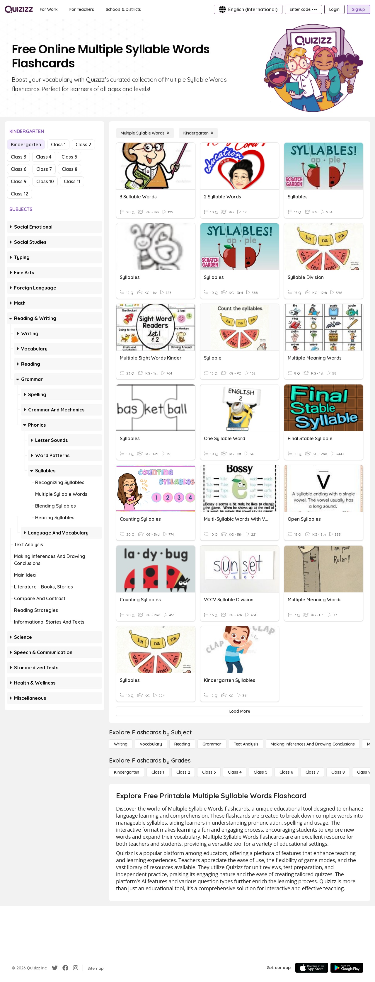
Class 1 (58, 144)
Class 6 (18, 169)
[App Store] (311, 968)
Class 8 (69, 169)
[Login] (334, 9)
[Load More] (239, 711)
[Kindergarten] (198, 133)
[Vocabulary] (151, 744)
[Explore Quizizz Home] (19, 9)
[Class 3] (209, 772)
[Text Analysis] (246, 744)
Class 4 (44, 157)
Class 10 (45, 181)
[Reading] (182, 744)
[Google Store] (346, 968)
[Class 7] (312, 772)
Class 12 (19, 194)
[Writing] (120, 744)
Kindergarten (26, 144)
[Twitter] (55, 968)
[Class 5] (260, 772)
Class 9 (18, 181)
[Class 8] (338, 772)
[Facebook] (65, 968)
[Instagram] (75, 968)
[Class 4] (234, 772)
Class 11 (72, 181)
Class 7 (44, 169)
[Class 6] (286, 772)
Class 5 (69, 157)
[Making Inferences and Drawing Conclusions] (313, 744)
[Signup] (358, 9)
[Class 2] (183, 772)
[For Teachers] (82, 9)
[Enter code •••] (303, 9)
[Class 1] (157, 772)
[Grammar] (211, 744)
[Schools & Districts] (123, 9)
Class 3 (18, 157)
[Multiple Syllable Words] (145, 133)
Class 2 (83, 144)
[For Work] (48, 9)
